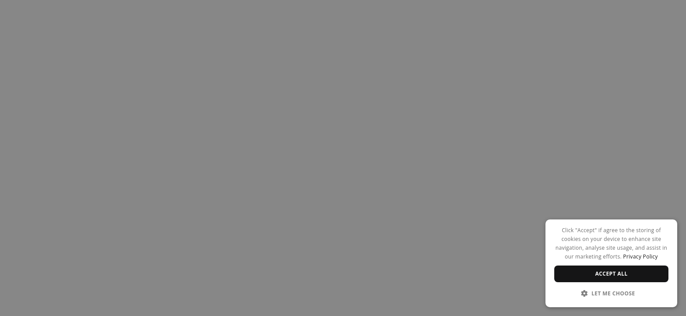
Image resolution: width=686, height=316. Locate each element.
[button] (611, 293)
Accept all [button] (611, 273)
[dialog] (611, 263)
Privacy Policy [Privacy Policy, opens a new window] (640, 256)
